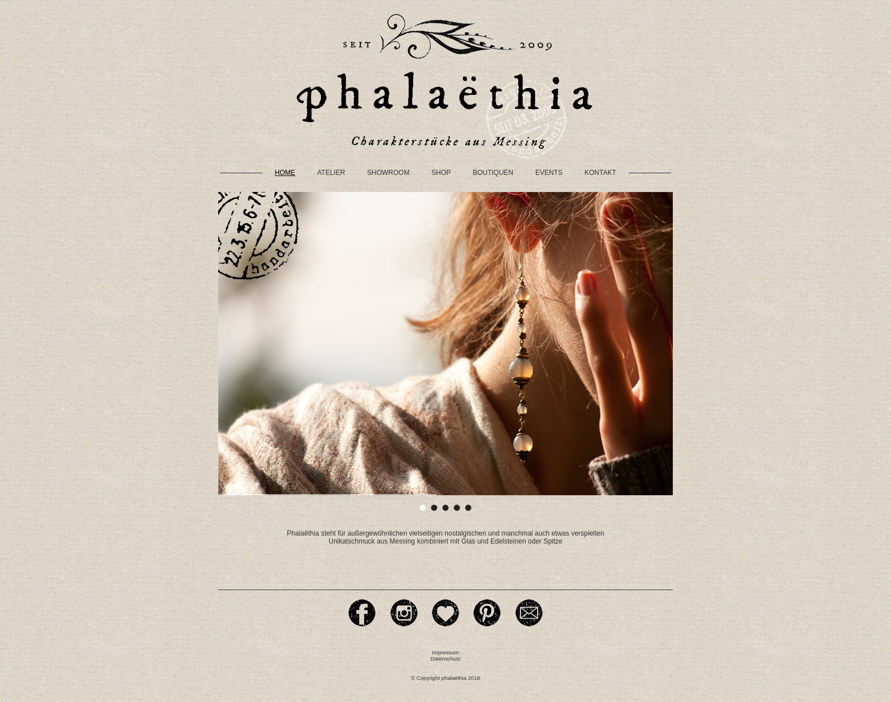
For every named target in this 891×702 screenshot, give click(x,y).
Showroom (388, 173)
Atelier (331, 173)
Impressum (445, 652)
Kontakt (601, 173)
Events (549, 173)
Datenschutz (445, 658)
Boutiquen (493, 173)
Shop (441, 173)
